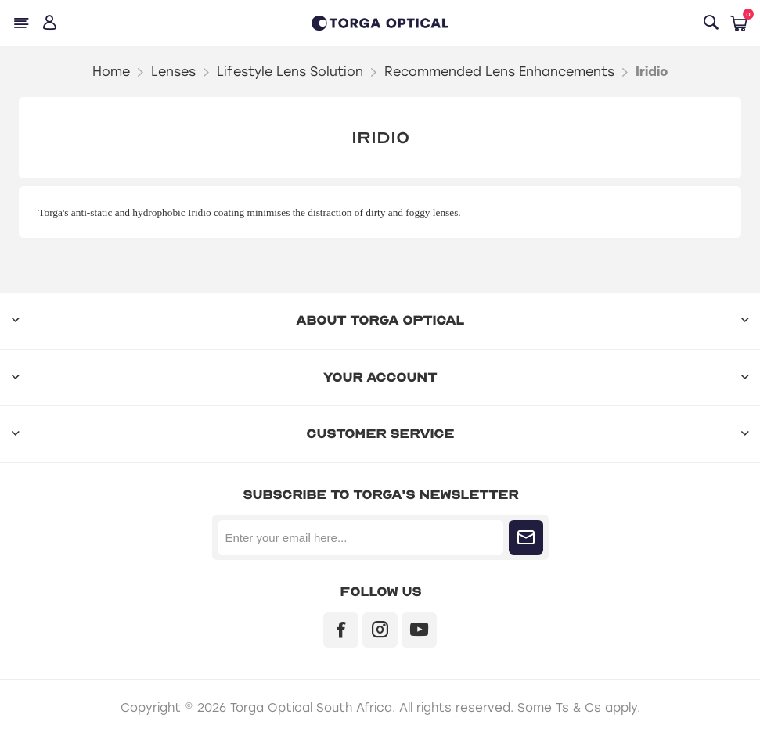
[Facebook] (340, 630)
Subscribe (526, 537)
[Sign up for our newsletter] (360, 537)
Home (111, 71)
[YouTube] (419, 630)
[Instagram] (380, 630)
